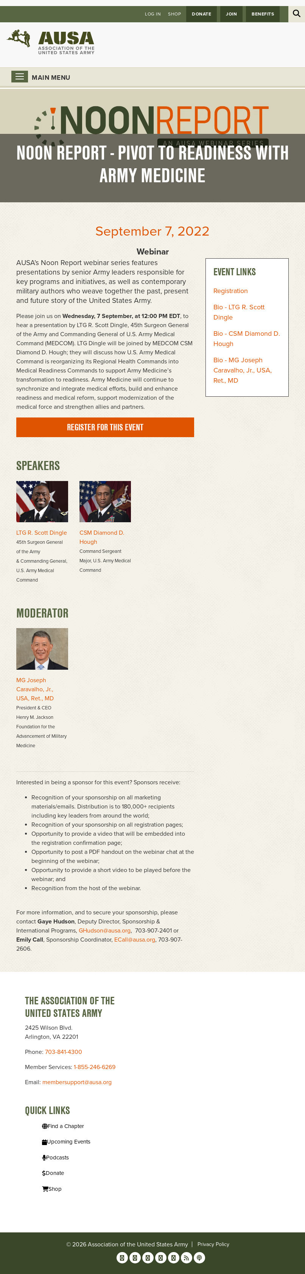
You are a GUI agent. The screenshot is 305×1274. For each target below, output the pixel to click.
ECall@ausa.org (134, 939)
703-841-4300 (63, 1052)
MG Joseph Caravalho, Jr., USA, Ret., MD (35, 689)
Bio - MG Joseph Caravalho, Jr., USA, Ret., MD (242, 370)
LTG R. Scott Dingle (41, 533)
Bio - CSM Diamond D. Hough (246, 338)
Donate (201, 14)
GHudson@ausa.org (105, 930)
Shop (174, 14)
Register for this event (105, 427)
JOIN (231, 14)
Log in (153, 14)
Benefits (263, 14)
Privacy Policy (213, 1244)
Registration (230, 291)
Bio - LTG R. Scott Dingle (239, 312)
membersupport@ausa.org (77, 1082)
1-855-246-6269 (94, 1067)
